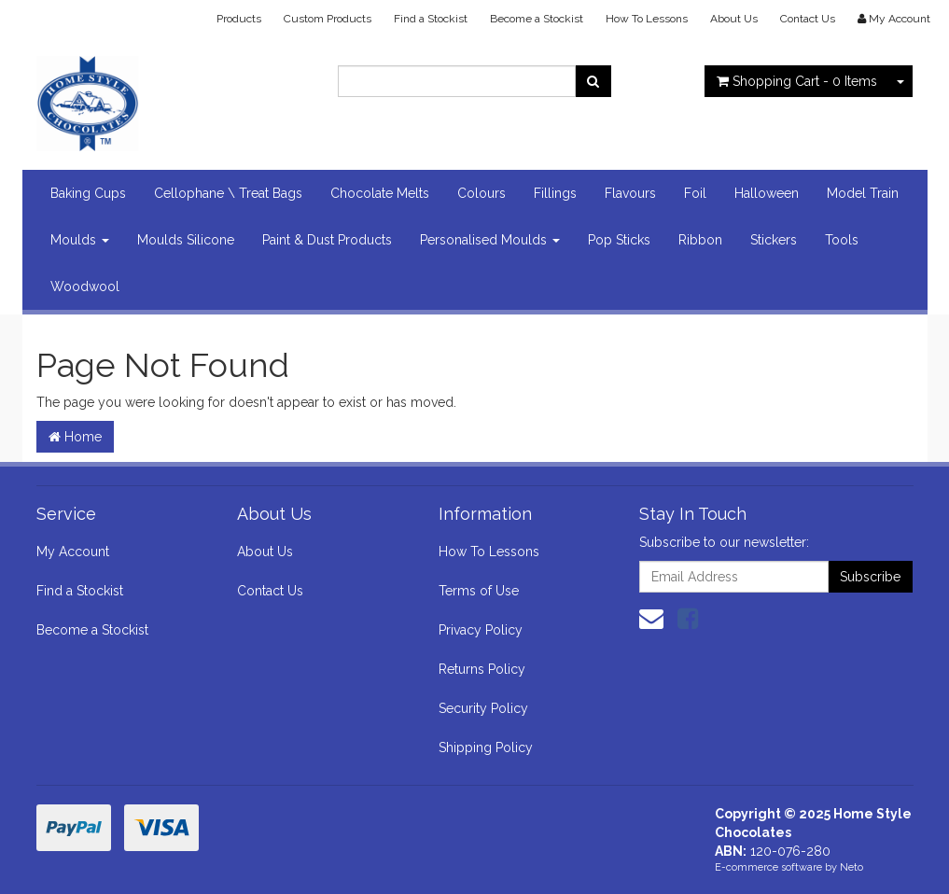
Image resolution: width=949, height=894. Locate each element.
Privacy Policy (481, 629)
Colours (481, 193)
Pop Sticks (619, 239)
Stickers (773, 239)
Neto (851, 867)
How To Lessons (647, 18)
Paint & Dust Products (327, 239)
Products (238, 18)
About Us (734, 18)
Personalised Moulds (490, 239)
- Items (797, 81)
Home (75, 436)
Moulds (79, 239)
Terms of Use (479, 590)
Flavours (630, 193)
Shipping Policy (486, 747)
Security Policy (483, 708)
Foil (695, 193)
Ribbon (700, 239)
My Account (72, 551)
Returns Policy (482, 669)
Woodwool (84, 286)
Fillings (555, 193)
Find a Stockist (431, 18)
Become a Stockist (536, 18)
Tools (841, 239)
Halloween (766, 193)
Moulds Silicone (185, 239)
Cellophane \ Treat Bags (228, 193)
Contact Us (807, 18)
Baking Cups (88, 193)
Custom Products (327, 18)
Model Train (863, 193)
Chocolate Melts (379, 193)
